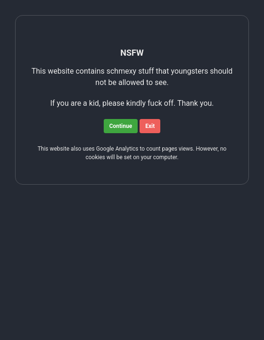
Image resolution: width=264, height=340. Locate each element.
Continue (120, 126)
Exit (150, 126)
